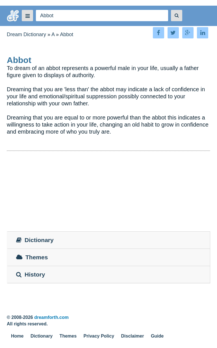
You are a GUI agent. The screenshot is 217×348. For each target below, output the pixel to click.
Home (17, 336)
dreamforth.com (51, 317)
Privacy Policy (99, 336)
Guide (157, 336)
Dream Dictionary (26, 34)
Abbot (66, 34)
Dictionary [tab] (35, 240)
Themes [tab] (32, 257)
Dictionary (42, 336)
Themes (68, 336)
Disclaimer (132, 336)
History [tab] (30, 274)
